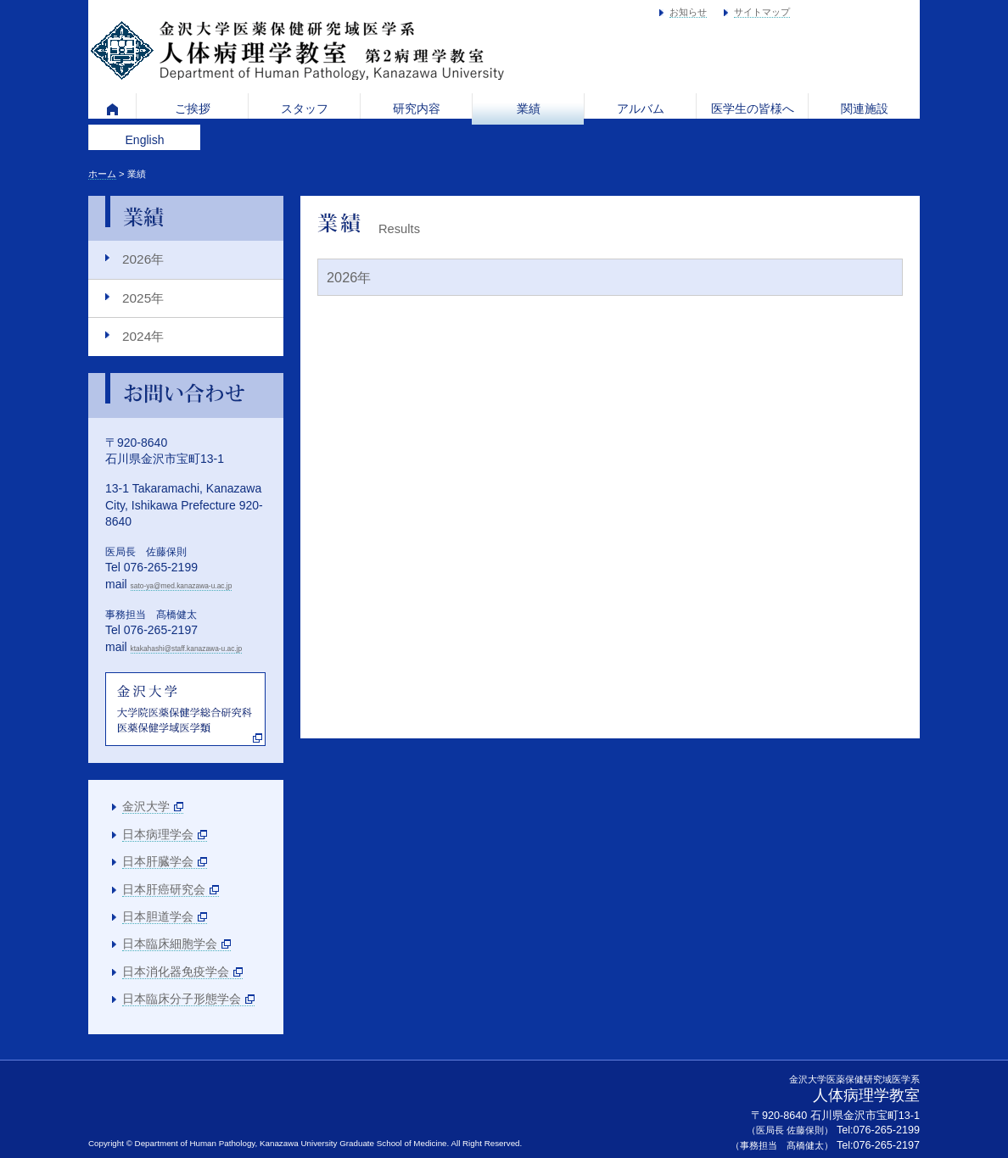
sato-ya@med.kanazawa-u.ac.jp (181, 586)
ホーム (102, 174)
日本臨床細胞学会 (169, 943)
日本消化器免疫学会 (175, 971)
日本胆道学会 (157, 916)
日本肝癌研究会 (163, 889)
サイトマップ (762, 12)
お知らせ (688, 12)
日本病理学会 (157, 834)
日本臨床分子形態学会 (181, 998)
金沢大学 (146, 806)
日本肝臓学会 (157, 861)
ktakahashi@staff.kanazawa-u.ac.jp (187, 648)
